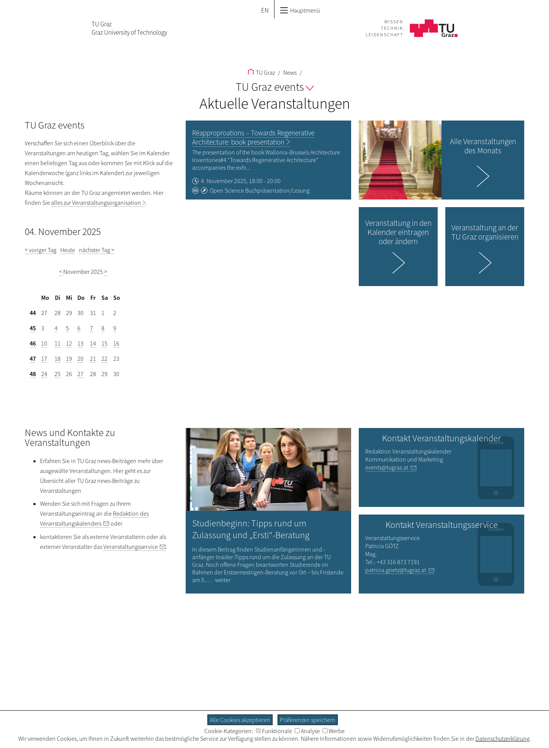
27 (80, 374)
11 (58, 343)
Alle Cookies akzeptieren (240, 720)
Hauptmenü (300, 10)
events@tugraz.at (386, 467)
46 (33, 343)
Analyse (307, 731)
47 (33, 358)
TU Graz (261, 72)
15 (104, 343)
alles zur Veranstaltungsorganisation (96, 202)
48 (33, 374)
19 (69, 358)
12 (69, 343)
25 (58, 374)
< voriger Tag (40, 250)
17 (44, 358)
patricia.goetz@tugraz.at (395, 570)
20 (80, 358)
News (289, 72)
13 (80, 343)
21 (93, 358)
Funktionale (274, 731)
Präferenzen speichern (308, 720)
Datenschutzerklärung (502, 738)
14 (93, 343)
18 (58, 358)
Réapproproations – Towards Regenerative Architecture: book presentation (253, 137)
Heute (67, 250)
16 (116, 343)
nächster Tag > (96, 250)
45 (33, 328)
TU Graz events (275, 86)
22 (104, 358)
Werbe (334, 731)
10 (44, 343)
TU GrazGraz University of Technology (129, 28)
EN (265, 10)
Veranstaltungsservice (130, 546)
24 (44, 374)
